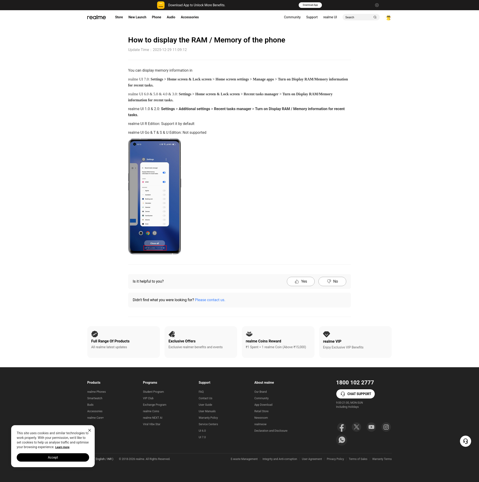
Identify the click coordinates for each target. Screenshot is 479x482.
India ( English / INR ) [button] (100, 459)
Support (311, 17)
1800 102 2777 (355, 382)
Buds (90, 404)
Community (292, 17)
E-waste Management (244, 459)
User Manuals (207, 411)
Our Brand (260, 391)
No (332, 281)
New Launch (137, 17)
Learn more (62, 447)
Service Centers (208, 424)
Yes (301, 281)
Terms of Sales (358, 459)
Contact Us (205, 398)
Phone (156, 17)
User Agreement (312, 459)
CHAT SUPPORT (355, 394)
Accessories (190, 17)
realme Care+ (95, 417)
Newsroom (261, 417)
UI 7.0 (202, 437)
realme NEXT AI (152, 417)
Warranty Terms (382, 459)
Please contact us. (210, 300)
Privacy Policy (335, 459)
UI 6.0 (202, 430)
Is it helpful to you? (148, 281)
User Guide (205, 404)
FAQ (201, 391)
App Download (263, 404)
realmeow (260, 424)
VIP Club (148, 398)
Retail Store (261, 411)
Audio (171, 17)
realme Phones (96, 391)
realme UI (330, 17)
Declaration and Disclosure (271, 430)
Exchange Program (154, 404)
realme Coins (151, 411)
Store (119, 17)
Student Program (153, 391)
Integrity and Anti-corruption (279, 459)
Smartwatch (94, 398)
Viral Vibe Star (151, 424)
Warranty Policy (208, 417)
